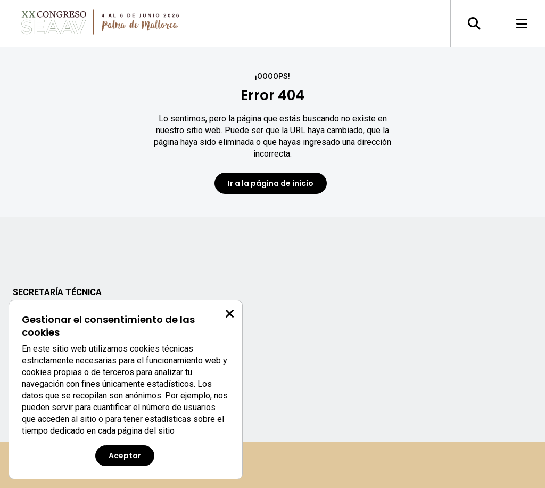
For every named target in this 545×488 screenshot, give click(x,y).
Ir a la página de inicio (270, 183)
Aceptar (125, 455)
